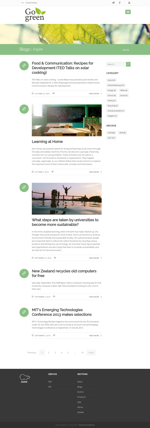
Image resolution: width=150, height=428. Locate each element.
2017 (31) (111, 138)
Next (91, 352)
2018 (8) (122, 132)
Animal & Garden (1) (116, 111)
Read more (95, 93)
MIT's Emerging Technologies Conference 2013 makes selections (62, 312)
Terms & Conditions (87, 425)
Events (80, 391)
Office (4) (123, 90)
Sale (79, 402)
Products (81, 397)
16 (82, 352)
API (49, 386)
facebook (120, 2)
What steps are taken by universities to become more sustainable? (65, 222)
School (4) (112, 95)
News (79, 381)
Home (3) (123, 95)
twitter (113, 2)
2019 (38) (111, 132)
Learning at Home (47, 141)
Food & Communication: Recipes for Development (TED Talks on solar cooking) (62, 68)
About (80, 407)
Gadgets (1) (112, 116)
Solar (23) (111, 80)
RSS (50, 381)
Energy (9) (112, 90)
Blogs (24, 49)
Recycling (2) (113, 105)
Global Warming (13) (116, 85)
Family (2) (111, 100)
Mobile (80, 412)
